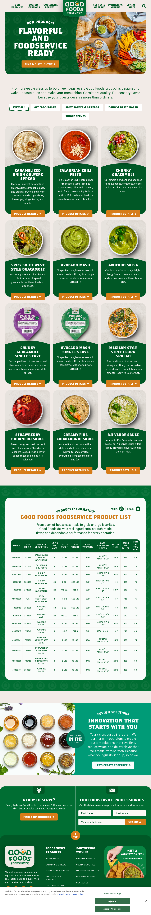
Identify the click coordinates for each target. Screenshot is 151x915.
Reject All (112, 901)
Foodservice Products (55, 850)
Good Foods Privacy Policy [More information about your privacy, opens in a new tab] (71, 894)
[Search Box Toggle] (144, 6)
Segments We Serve (99, 6)
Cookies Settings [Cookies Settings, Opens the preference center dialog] (112, 893)
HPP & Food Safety (85, 858)
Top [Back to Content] (75, 835)
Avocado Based (53, 858)
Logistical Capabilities (87, 870)
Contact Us (82, 883)
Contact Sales (132, 6)
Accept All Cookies (112, 909)
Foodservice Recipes (49, 6)
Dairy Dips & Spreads (56, 865)
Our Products (17, 6)
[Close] (146, 900)
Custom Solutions (33, 6)
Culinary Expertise (85, 865)
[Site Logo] (20, 857)
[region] (75, 901)
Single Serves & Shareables (53, 877)
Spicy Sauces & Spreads (57, 870)
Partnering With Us (115, 6)
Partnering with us (85, 850)
